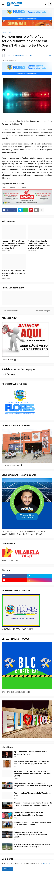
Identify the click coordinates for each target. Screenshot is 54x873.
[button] (3, 4)
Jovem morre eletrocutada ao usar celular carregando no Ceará (13, 273)
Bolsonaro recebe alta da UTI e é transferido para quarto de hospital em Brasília (31, 834)
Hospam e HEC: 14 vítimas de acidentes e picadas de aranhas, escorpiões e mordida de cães (13, 244)
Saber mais (47, 863)
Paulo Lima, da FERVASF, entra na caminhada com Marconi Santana (28, 814)
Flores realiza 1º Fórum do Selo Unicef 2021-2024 (33, 794)
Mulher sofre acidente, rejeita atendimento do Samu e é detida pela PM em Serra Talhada (39, 244)
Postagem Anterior (11, 311)
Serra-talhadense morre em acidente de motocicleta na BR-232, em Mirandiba (31, 762)
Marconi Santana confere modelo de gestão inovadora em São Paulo (33, 823)
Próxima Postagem (43, 311)
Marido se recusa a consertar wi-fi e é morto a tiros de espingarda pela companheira (33, 804)
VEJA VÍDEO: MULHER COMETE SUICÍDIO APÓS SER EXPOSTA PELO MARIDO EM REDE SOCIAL (33, 773)
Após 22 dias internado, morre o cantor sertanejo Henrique (30, 753)
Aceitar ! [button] (7, 869)
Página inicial (7, 32)
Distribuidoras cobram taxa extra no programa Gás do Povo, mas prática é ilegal (33, 784)
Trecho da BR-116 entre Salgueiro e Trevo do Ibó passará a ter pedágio (32, 845)
